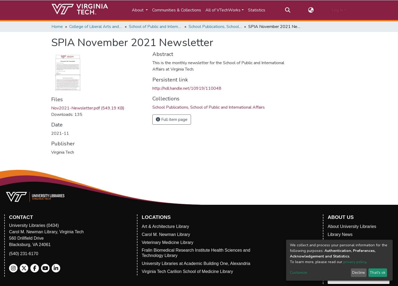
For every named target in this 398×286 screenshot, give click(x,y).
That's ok (377, 272)
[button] (311, 10)
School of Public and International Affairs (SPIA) (155, 27)
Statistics (256, 10)
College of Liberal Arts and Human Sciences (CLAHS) (96, 27)
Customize (298, 272)
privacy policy (354, 261)
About (138, 10)
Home (57, 27)
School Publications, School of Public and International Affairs (215, 27)
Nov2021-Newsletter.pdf (87, 108)
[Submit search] (287, 10)
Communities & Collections (176, 10)
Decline (358, 272)
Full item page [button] (172, 119)
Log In (337, 10)
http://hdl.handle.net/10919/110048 (186, 88)
